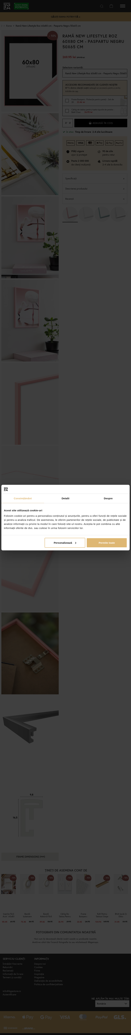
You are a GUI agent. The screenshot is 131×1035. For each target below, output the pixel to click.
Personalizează (65, 542)
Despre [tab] (108, 498)
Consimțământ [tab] (23, 498)
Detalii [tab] (65, 498)
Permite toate (107, 542)
